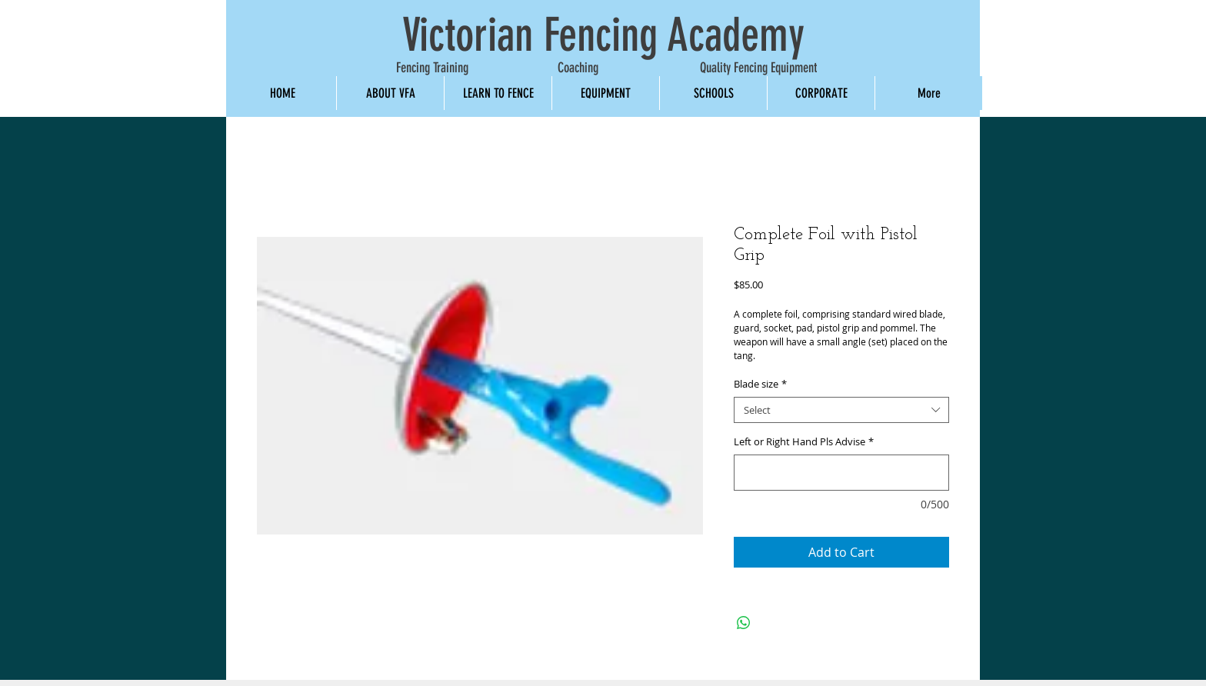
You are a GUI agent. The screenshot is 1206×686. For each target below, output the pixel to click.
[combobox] (841, 410)
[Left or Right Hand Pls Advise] (841, 472)
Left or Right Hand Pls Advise (804, 441)
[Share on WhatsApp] (744, 623)
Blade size (760, 384)
